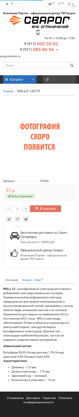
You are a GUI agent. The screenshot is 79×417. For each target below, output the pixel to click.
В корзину (45, 209)
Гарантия (49, 398)
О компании (15, 398)
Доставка (33, 398)
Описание (11, 280)
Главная (8, 91)
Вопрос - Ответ (33, 280)
